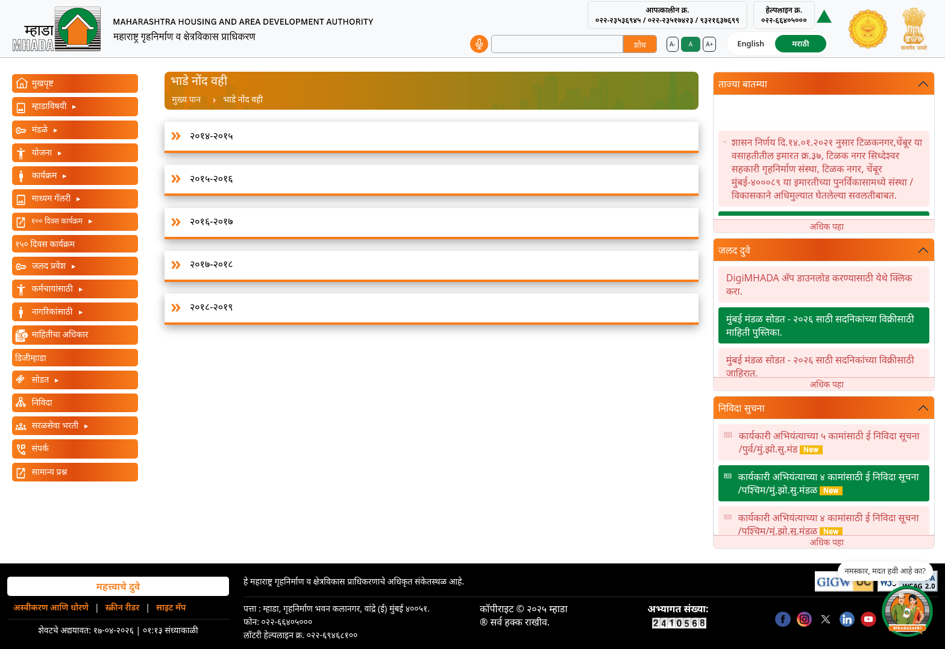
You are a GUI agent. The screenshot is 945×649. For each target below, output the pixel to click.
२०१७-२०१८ (211, 264)
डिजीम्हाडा (30, 357)
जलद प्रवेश (49, 265)
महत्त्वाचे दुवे (118, 586)
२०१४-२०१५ (211, 135)
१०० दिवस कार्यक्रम (57, 221)
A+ (709, 44)
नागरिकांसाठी (52, 311)
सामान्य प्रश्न (48, 471)
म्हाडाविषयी (49, 105)
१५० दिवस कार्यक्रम (45, 243)
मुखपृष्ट (42, 83)
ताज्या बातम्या (742, 83)
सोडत (40, 379)
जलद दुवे (734, 250)
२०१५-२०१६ (211, 178)
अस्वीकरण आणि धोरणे (51, 607)
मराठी (800, 43)
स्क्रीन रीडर (122, 607)
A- (673, 44)
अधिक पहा (827, 226)
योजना (42, 152)
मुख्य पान (186, 99)
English (750, 43)
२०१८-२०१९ (211, 306)
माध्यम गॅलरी (51, 198)
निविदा (41, 402)
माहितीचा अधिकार (59, 334)
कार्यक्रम (44, 175)
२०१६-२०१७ (211, 221)
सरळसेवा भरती (55, 425)
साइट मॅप (171, 607)
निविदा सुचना (741, 408)
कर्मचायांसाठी (52, 288)
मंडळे (40, 129)
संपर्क (39, 448)
